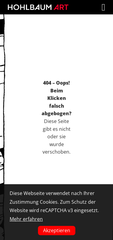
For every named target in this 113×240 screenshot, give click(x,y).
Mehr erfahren (26, 219)
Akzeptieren (56, 230)
